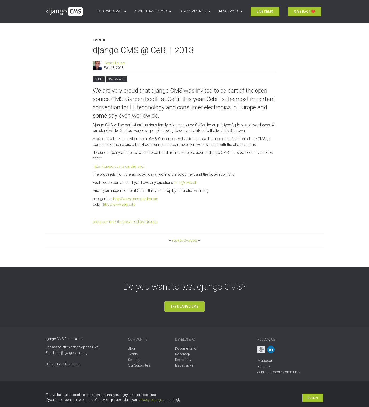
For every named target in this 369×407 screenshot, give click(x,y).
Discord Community (285, 372)
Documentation (186, 348)
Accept (312, 397)
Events (99, 40)
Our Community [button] (195, 11)
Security (134, 360)
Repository (183, 360)
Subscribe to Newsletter (63, 364)
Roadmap (182, 354)
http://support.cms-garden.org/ (119, 166)
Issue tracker (184, 365)
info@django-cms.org (71, 353)
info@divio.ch (186, 182)
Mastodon (265, 361)
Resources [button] (230, 11)
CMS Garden (116, 79)
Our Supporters (139, 365)
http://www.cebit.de (119, 204)
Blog (131, 348)
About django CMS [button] (153, 11)
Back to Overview (184, 240)
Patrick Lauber (114, 63)
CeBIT (99, 79)
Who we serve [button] (112, 11)
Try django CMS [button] (184, 306)
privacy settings (150, 400)
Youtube (263, 366)
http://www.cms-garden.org (135, 199)
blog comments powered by (125, 221)
